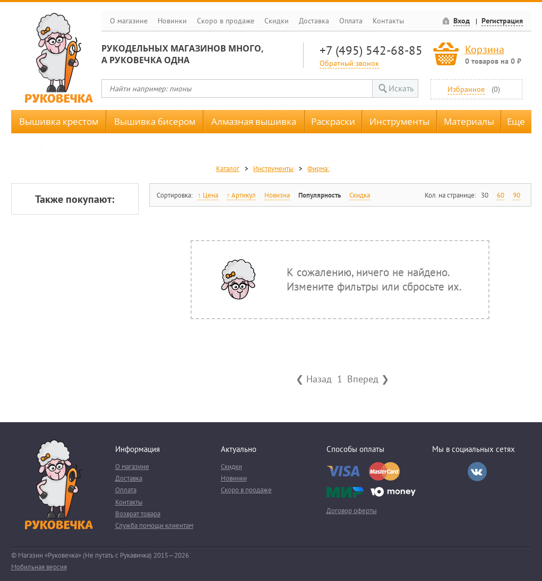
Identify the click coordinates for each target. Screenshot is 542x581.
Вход (461, 20)
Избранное (466, 89)
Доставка (314, 20)
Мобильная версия (39, 566)
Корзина (484, 49)
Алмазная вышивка (253, 121)
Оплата (351, 20)
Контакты (388, 20)
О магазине (129, 20)
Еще (516, 121)
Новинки (172, 20)
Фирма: (318, 168)
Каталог (227, 168)
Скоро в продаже (225, 20)
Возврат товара (137, 513)
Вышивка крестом (58, 121)
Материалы (469, 121)
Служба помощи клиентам (154, 525)
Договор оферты (351, 510)
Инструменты (399, 121)
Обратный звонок (349, 63)
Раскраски (333, 121)
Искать (401, 88)
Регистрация (502, 20)
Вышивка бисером (154, 121)
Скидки (276, 20)
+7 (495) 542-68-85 (371, 50)
